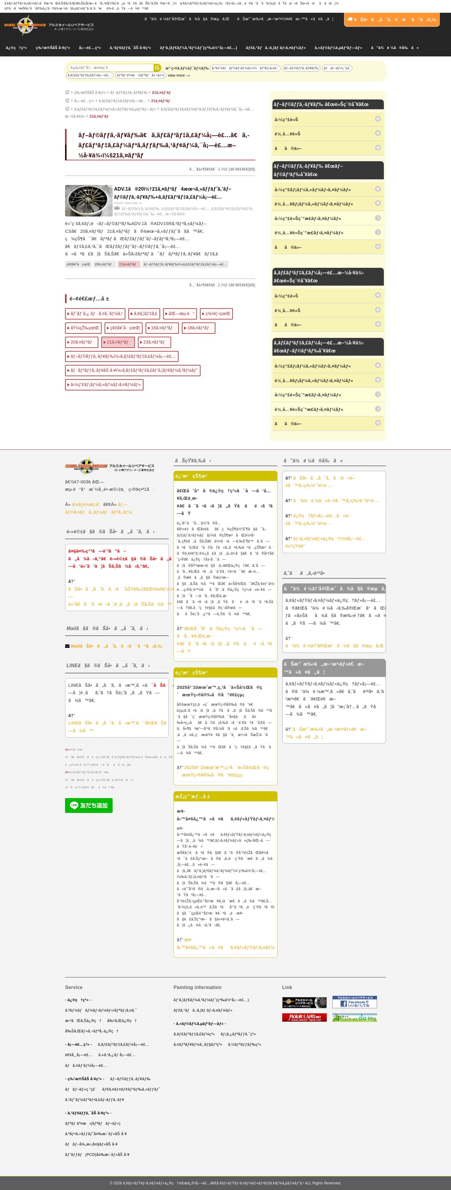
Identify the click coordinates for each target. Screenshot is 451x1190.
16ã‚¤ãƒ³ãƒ (163, 327)
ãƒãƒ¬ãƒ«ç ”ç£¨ (337, 68)
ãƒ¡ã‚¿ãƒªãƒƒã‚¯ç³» (238, 1034)
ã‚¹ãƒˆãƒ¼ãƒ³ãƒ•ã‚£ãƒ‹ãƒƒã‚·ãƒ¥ (94, 1099)
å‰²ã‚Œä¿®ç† (122, 1020)
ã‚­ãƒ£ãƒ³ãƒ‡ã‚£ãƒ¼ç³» (194, 1034)
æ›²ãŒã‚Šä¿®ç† (83, 1020)
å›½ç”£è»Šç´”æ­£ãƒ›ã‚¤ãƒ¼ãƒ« (308, 218)
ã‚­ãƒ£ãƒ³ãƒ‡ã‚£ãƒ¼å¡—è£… (90, 75)
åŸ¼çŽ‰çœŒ (85, 327)
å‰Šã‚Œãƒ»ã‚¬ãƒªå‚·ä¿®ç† (92, 1031)
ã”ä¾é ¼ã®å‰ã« (395, 47)
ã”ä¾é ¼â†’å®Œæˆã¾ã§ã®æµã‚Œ (187, 19)
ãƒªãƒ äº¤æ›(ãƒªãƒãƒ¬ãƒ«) (140, 75)
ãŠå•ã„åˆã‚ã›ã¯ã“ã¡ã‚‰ (391, 19)
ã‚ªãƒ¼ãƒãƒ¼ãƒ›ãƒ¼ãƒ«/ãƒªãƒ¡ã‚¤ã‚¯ (101, 1010)
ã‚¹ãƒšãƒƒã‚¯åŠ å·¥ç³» (130, 47)
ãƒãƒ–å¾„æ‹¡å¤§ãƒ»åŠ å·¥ (91, 1144)
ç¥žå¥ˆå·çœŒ (78, 264)
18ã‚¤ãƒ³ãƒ (199, 327)
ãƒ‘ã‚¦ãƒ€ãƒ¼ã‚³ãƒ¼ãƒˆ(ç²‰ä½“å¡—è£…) (198, 47)
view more (176, 75)
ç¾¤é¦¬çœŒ (218, 313)
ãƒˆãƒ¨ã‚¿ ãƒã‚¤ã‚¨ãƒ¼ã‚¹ (97, 313)
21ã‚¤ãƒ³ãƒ (163, 93)
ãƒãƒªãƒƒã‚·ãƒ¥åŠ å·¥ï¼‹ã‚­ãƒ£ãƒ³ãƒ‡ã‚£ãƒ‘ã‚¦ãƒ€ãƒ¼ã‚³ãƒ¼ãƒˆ (134, 370)
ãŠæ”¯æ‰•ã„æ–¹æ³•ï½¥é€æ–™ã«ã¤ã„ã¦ (285, 19)
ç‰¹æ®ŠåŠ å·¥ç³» (53, 47)
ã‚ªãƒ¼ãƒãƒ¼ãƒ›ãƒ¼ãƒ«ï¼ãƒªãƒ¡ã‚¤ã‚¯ (245, 68)
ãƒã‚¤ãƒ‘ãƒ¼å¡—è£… (86, 1065)
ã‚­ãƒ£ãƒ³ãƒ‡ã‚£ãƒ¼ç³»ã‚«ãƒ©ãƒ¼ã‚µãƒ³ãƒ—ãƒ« (115, 109)
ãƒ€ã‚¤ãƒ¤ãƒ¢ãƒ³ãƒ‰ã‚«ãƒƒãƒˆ (131, 1089)
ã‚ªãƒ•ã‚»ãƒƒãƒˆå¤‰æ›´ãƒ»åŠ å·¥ (96, 1134)
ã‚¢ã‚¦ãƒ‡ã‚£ (145, 313)
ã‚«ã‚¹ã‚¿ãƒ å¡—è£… (116, 1055)
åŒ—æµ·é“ (181, 313)
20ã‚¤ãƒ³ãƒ (105, 264)
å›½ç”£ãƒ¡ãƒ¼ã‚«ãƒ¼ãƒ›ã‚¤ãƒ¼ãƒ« (106, 384)
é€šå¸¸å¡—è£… (78, 1055)
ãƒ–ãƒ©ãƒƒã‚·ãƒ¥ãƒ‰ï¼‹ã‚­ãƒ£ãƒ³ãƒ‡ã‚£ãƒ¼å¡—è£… (185, 264)
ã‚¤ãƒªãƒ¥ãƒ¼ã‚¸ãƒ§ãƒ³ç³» (198, 1044)
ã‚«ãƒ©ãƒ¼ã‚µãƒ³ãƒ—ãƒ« (338, 47)
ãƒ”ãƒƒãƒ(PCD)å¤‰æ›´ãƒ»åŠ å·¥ (97, 1154)
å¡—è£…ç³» (90, 47)
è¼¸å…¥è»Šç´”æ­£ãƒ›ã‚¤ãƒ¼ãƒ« (309, 232)
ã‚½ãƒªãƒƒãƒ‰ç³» (244, 1044)
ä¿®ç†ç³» (16, 47)
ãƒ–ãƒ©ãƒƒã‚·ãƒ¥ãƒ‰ (301, 68)
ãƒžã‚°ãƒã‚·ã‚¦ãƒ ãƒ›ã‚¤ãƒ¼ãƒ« (276, 47)
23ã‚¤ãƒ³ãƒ (156, 342)
